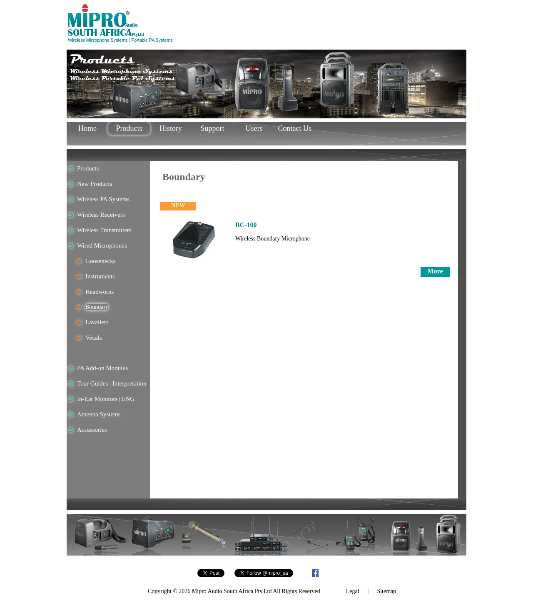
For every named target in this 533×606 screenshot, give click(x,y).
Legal (352, 591)
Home (87, 128)
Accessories (92, 429)
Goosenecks (100, 261)
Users (254, 128)
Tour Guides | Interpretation (112, 383)
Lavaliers (97, 322)
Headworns (99, 291)
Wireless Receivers (101, 214)
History (170, 128)
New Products (94, 183)
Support (212, 128)
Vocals (93, 337)
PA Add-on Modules (102, 368)
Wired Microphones (102, 245)
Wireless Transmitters (104, 230)
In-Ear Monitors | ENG (105, 399)
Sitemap (386, 591)
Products (129, 128)
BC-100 (246, 224)
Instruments (100, 276)
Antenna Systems (99, 414)
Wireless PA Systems (103, 199)
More (435, 271)
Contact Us (296, 128)
